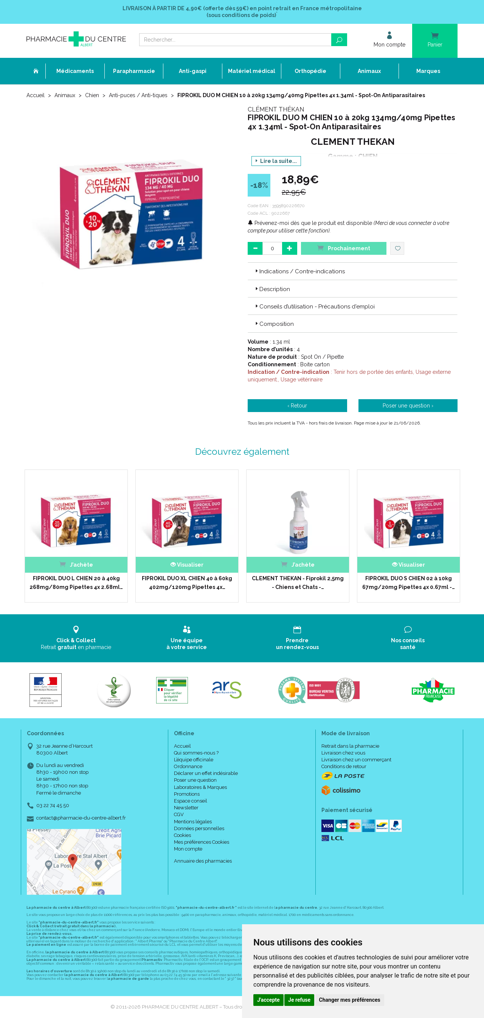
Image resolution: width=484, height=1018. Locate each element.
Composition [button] (274, 324)
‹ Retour (297, 406)
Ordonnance (188, 766)
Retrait (76, 638)
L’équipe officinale (193, 759)
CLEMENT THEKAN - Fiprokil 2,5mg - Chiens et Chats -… (298, 582)
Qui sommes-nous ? (196, 753)
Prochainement (343, 247)
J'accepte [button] (268, 1000)
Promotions (187, 794)
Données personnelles (199, 828)
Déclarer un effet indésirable (206, 773)
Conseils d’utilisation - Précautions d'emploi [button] (314, 306)
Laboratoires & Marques (200, 787)
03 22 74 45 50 (52, 805)
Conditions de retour (343, 766)
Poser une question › (408, 406)
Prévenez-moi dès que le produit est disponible (310, 223)
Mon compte (188, 849)
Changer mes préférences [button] (349, 1000)
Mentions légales (193, 821)
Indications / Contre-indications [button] (299, 271)
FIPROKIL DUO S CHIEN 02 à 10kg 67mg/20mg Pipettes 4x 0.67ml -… (408, 582)
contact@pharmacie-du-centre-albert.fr (81, 818)
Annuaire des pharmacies (203, 861)
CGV (179, 814)
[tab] (352, 271)
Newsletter (186, 807)
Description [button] (272, 289)
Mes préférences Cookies (201, 842)
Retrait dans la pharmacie (350, 746)
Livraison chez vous (343, 753)
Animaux (64, 95)
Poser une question (195, 780)
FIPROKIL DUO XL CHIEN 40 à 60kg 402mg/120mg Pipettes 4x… (187, 582)
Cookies (182, 835)
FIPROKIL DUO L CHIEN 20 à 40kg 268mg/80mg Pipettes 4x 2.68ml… (76, 582)
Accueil (35, 95)
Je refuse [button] (299, 1000)
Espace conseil (190, 801)
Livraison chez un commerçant (356, 759)
